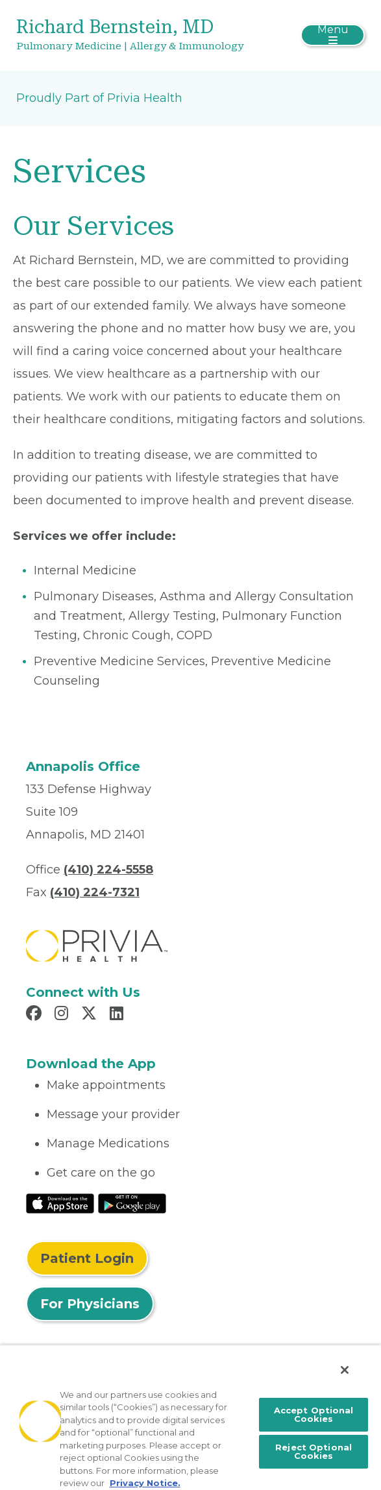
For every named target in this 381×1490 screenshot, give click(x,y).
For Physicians (90, 1304)
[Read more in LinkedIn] (118, 1015)
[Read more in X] (91, 1015)
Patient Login (87, 1258)
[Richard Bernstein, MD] (132, 35)
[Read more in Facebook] (35, 1015)
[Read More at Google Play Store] (132, 1203)
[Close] (344, 1370)
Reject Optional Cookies (313, 1451)
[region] (190, 1417)
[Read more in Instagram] (63, 1015)
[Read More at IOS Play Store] (60, 1203)
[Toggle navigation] (333, 35)
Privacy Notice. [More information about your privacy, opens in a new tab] (145, 1483)
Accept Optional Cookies (314, 1414)
